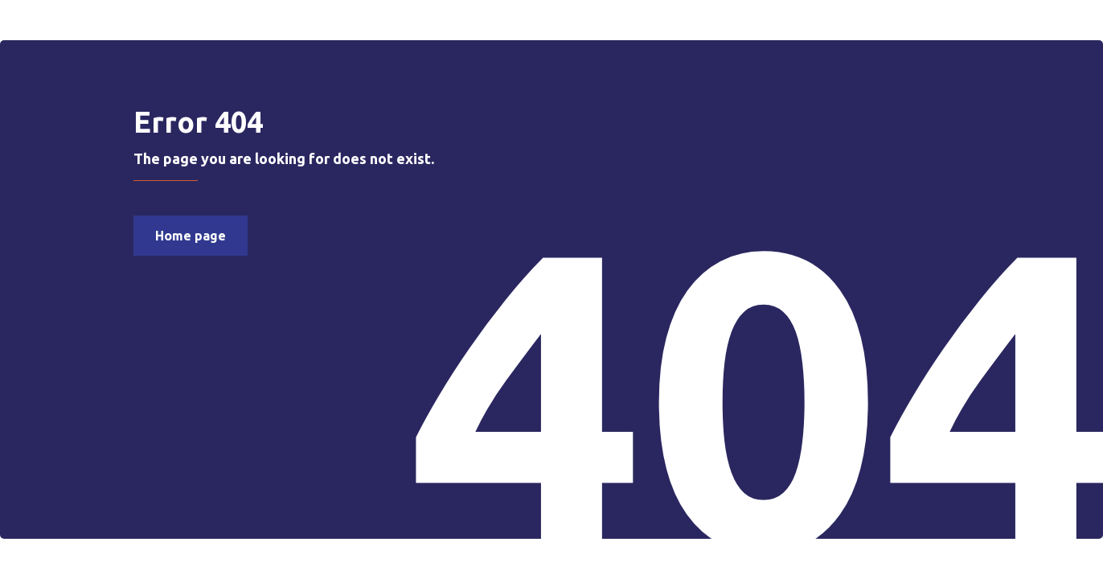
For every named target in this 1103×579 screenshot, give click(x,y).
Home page (190, 235)
